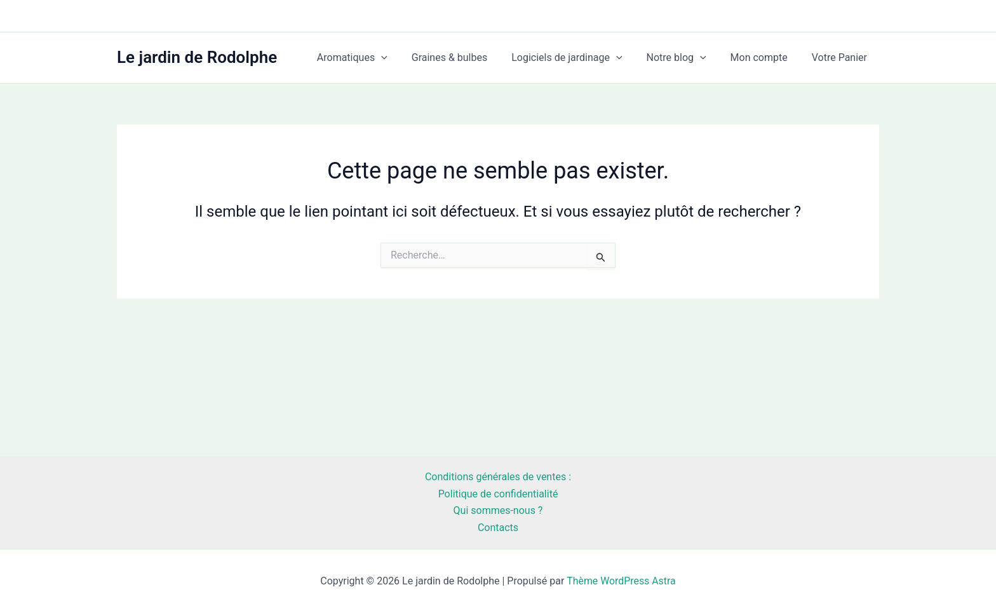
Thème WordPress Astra (621, 581)
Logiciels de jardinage (580, 57)
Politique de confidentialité (498, 494)
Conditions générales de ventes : (498, 477)
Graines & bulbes (467, 57)
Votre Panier (841, 57)
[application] (402, 57)
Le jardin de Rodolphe (197, 57)
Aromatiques (373, 57)
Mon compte (764, 57)
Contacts (498, 528)
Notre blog (686, 57)
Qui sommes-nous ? (498, 510)
